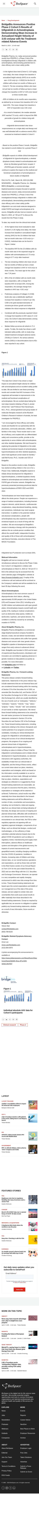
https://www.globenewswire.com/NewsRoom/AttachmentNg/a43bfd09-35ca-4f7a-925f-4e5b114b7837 (19, 961)
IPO (3, 1132)
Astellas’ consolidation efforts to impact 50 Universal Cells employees (14, 1104)
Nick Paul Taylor (6, 1216)
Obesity (4, 1316)
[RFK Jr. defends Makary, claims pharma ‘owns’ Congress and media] (32, 1149)
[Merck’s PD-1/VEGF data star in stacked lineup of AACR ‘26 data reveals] (32, 1213)
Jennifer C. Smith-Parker (23, 1338)
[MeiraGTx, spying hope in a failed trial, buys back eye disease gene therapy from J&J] (32, 1346)
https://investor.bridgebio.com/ (12, 577)
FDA (3, 1196)
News (3, 20)
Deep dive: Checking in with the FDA (13, 1238)
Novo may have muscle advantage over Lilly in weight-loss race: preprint (14, 1320)
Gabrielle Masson (22, 1370)
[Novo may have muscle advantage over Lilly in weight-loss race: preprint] (32, 1318)
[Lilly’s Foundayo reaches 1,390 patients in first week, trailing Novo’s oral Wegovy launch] (32, 1118)
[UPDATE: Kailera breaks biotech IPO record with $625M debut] (32, 1136)
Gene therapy (7, 1344)
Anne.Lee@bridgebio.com (11, 945)
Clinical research (9, 1025)
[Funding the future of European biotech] (32, 1333)
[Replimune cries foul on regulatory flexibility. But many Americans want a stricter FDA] (32, 1199)
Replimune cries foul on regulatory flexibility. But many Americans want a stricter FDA (13, 1199)
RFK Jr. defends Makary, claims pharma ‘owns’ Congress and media (14, 1148)
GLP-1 (3, 1114)
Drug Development (13, 20)
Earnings (5, 1249)
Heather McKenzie (6, 1204)
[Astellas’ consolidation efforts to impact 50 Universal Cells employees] (32, 1105)
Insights (5, 1331)
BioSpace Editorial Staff (8, 1108)
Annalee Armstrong (7, 1229)
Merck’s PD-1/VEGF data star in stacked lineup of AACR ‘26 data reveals (14, 1213)
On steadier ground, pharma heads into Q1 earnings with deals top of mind (14, 1252)
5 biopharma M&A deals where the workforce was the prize (12, 1226)
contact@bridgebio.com (10, 929)
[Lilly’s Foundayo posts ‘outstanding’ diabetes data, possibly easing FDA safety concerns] (32, 1361)
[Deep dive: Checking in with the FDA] (32, 1239)
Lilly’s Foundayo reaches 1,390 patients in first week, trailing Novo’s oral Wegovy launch (14, 1118)
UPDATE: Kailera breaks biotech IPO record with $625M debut (13, 1135)
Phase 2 (23, 1025)
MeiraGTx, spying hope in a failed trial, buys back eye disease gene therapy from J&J (13, 1349)
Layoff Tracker (7, 1101)
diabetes (5, 1360)
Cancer (4, 1209)
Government (6, 1145)
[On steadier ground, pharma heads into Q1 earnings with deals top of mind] (32, 1252)
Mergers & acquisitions (10, 1223)
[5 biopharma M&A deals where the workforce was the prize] (32, 1226)
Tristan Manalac (6, 1122)
